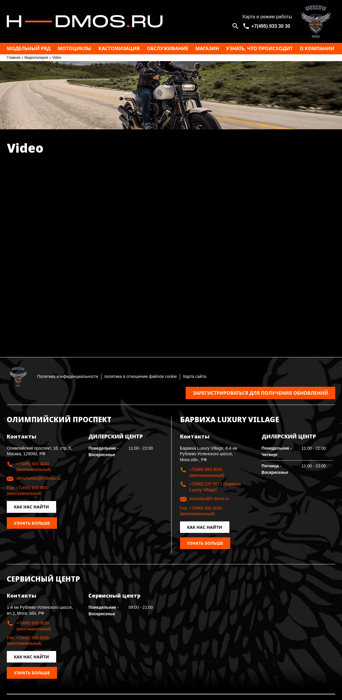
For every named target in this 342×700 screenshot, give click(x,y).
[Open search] (235, 26)
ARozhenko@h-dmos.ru (38, 478)
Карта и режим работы (267, 16)
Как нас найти (31, 507)
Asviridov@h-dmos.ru (209, 498)
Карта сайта (194, 376)
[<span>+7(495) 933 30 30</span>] (267, 26)
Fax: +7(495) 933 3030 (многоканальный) (28, 490)
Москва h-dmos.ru (119, 21)
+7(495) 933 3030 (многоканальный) (33, 466)
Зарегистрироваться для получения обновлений (260, 393)
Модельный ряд (29, 48)
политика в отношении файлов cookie (140, 376)
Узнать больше (32, 523)
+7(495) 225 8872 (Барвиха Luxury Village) (215, 487)
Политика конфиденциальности (67, 376)
